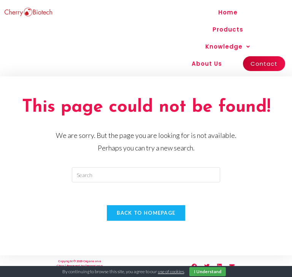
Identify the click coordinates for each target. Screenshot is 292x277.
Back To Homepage (146, 213)
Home (228, 12)
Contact (264, 64)
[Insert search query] (146, 174)
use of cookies (171, 271)
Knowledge (227, 47)
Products (228, 29)
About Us (207, 64)
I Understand (207, 271)
